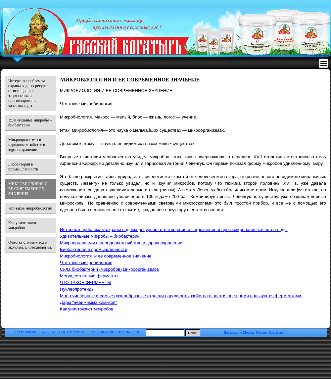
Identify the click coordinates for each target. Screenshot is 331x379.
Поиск (193, 333)
